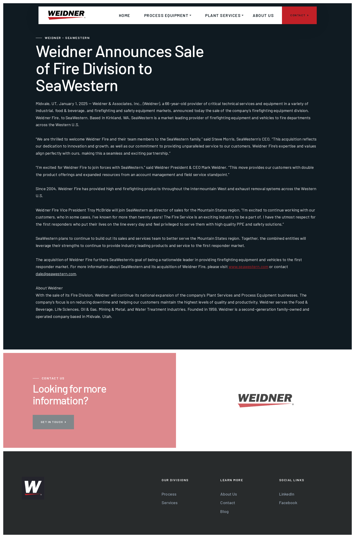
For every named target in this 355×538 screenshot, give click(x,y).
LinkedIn (286, 493)
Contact (227, 502)
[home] (66, 15)
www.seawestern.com (248, 266)
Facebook (288, 502)
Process (169, 493)
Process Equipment (166, 15)
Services (170, 502)
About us (263, 15)
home (124, 15)
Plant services (223, 15)
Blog (224, 511)
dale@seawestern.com (56, 273)
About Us (228, 493)
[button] (165, 15)
